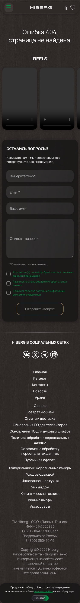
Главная (40, 372)
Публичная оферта (40, 459)
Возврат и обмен (40, 412)
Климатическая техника (40, 493)
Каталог (40, 378)
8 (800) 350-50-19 (40, 540)
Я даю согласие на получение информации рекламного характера (39, 292)
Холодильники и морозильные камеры (40, 468)
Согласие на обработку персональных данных (40, 451)
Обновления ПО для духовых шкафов (40, 431)
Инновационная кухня (40, 480)
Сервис (40, 405)
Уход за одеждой (40, 474)
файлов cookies (43, 591)
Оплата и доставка (40, 418)
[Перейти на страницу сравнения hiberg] (66, 7)
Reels (40, 59)
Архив (40, 397)
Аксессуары (40, 506)
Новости (40, 391)
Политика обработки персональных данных (40, 440)
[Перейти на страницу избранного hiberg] (73, 7)
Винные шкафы (40, 500)
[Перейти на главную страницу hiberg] (41, 7)
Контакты (40, 384)
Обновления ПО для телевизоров (40, 424)
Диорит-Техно (56, 554)
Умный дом (40, 487)
